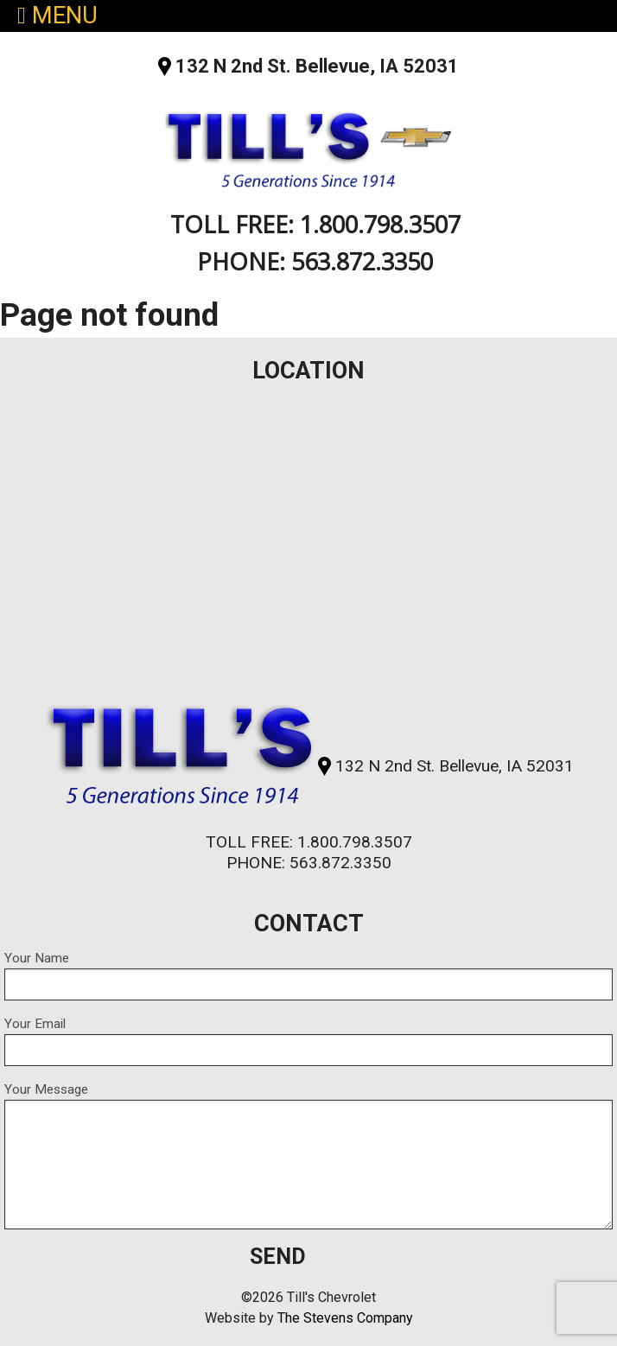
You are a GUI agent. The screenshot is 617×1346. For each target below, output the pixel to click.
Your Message (308, 1155)
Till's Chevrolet (308, 145)
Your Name (308, 975)
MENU (57, 16)
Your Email (308, 1041)
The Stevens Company (345, 1318)
